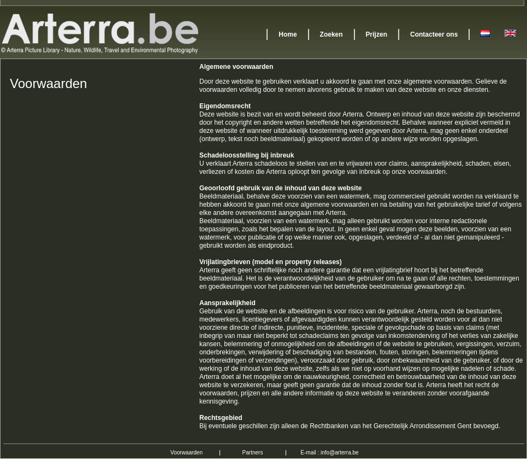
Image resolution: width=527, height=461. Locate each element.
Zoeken (331, 34)
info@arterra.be (340, 453)
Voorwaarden (186, 453)
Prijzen (376, 34)
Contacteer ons (434, 34)
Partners (252, 453)
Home (288, 34)
